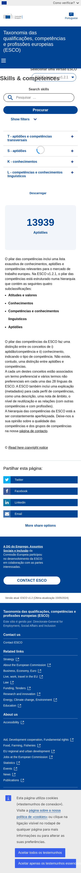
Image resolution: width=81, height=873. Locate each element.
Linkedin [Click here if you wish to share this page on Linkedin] (20, 502)
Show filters (20, 119)
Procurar (40, 110)
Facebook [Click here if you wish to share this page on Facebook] (21, 491)
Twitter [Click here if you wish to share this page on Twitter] (19, 479)
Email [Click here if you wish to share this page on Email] (18, 513)
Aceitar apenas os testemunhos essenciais (47, 863)
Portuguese (71, 16)
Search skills (39, 89)
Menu (3, 60)
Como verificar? (66, 3)
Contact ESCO (12, 642)
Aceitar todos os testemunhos (40, 852)
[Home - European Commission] (34, 16)
